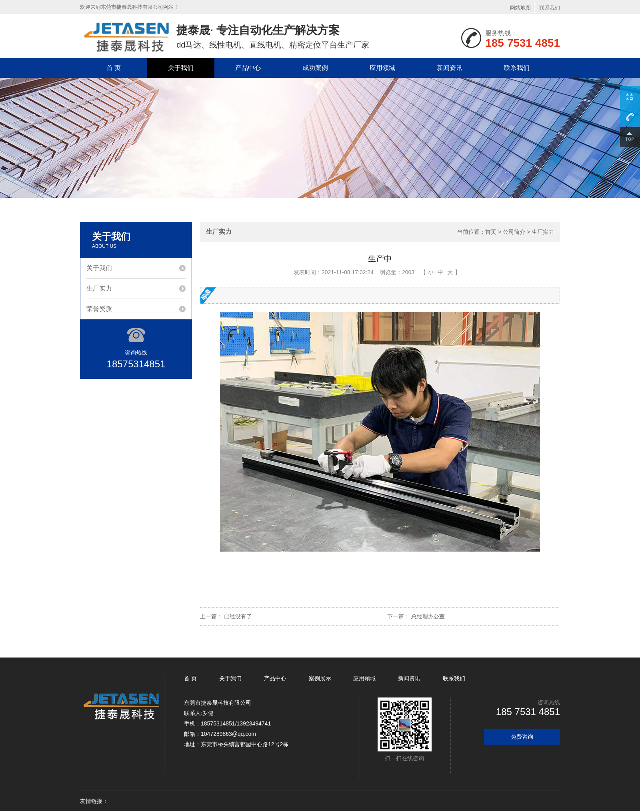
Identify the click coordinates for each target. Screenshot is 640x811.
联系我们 (549, 8)
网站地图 (520, 8)
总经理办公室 (428, 616)
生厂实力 (99, 288)
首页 (490, 232)
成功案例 (315, 67)
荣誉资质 (99, 308)
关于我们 (181, 67)
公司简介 (514, 232)
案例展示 (320, 678)
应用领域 (382, 67)
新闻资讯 (449, 67)
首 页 (113, 67)
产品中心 (248, 67)
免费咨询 (522, 736)
